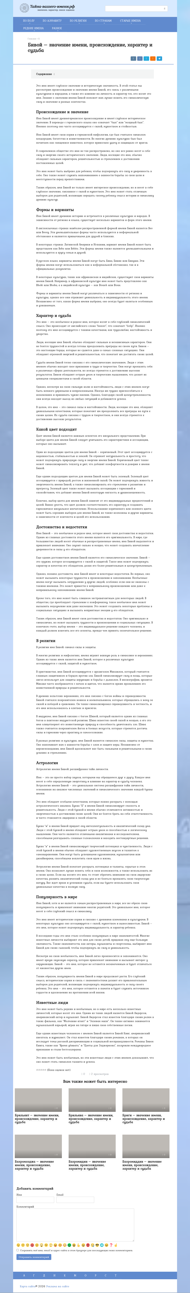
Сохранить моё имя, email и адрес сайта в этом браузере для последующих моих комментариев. (76, 1250)
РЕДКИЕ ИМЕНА (33, 28)
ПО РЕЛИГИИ (78, 21)
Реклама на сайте (57, 1287)
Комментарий (25, 1207)
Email (59, 1195)
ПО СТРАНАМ (103, 21)
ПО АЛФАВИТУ (52, 21)
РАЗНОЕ (57, 28)
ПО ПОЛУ (28, 21)
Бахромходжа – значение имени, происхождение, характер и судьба (34, 1165)
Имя (19, 1195)
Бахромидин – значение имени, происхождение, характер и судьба (87, 1165)
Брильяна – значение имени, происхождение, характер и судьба (91, 1119)
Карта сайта (27, 1287)
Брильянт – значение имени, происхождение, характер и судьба (37, 1119)
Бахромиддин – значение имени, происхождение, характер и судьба (142, 1165)
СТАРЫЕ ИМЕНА (130, 21)
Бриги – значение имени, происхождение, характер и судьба (143, 1119)
